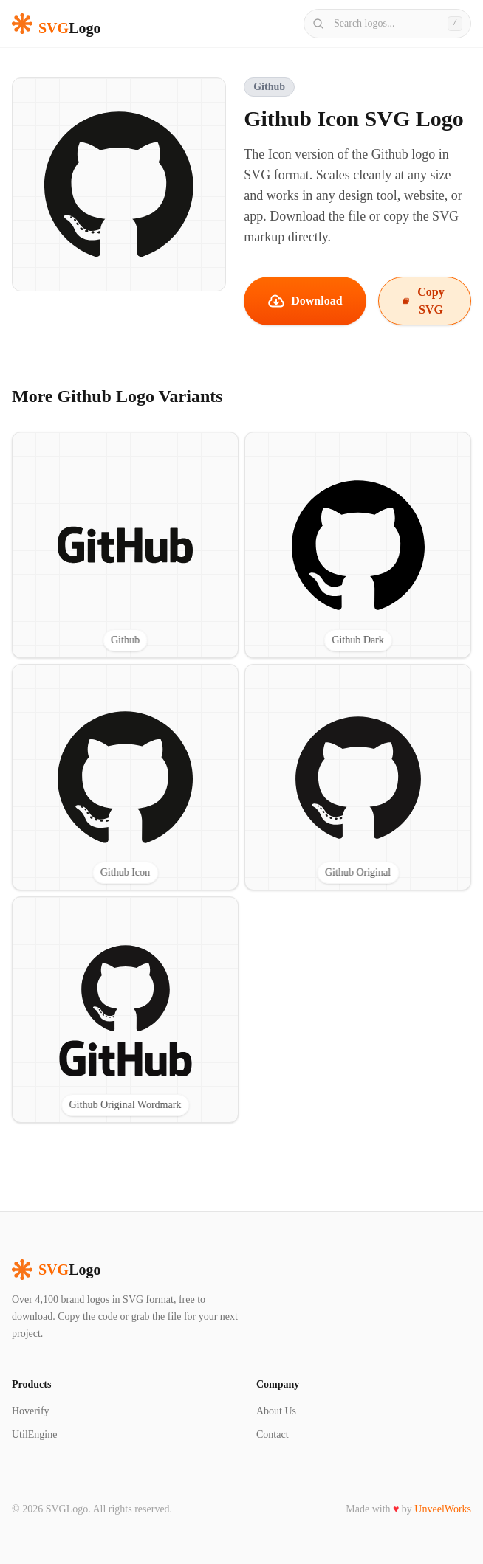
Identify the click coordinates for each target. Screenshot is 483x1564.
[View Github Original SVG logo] (357, 777)
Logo (56, 1269)
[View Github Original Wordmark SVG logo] (125, 1009)
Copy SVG (423, 301)
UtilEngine (34, 1434)
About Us (276, 1410)
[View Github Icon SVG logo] (125, 777)
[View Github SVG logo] (125, 545)
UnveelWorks (442, 1509)
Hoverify (30, 1410)
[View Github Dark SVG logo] (357, 545)
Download (304, 301)
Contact (272, 1434)
